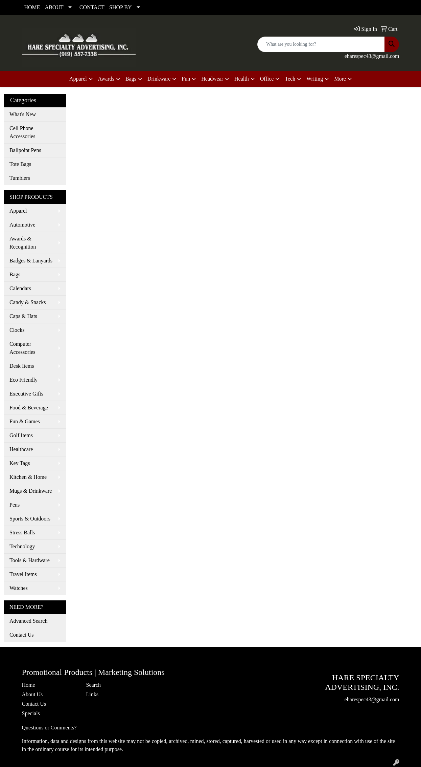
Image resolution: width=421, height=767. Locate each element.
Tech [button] (290, 79)
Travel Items (23, 574)
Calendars (20, 288)
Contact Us (21, 635)
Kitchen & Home (28, 477)
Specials (31, 713)
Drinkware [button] (158, 79)
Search (93, 685)
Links (92, 694)
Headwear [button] (212, 79)
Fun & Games (24, 421)
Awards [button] (106, 79)
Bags (14, 274)
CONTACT (91, 7)
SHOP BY (120, 7)
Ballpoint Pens (25, 150)
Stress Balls (22, 532)
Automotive (22, 225)
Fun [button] (186, 79)
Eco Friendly (23, 380)
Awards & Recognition (22, 243)
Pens (14, 505)
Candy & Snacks (27, 302)
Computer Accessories (22, 348)
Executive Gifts (26, 394)
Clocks (16, 330)
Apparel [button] (78, 79)
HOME (32, 7)
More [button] (340, 79)
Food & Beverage (28, 407)
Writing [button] (314, 79)
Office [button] (267, 79)
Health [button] (241, 79)
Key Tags (19, 463)
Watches (18, 588)
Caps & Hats (23, 316)
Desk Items (21, 366)
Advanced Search (28, 621)
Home (28, 685)
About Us (32, 694)
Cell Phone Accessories (22, 132)
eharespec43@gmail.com (372, 56)
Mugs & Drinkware (30, 491)
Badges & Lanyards (30, 260)
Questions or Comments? (49, 727)
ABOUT (54, 7)
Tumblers (19, 178)
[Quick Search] (321, 44)
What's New (22, 114)
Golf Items (21, 435)
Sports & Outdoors (29, 518)
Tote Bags (20, 164)
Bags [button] (130, 79)
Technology (22, 546)
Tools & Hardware (29, 560)
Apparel (18, 211)
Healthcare (21, 449)
